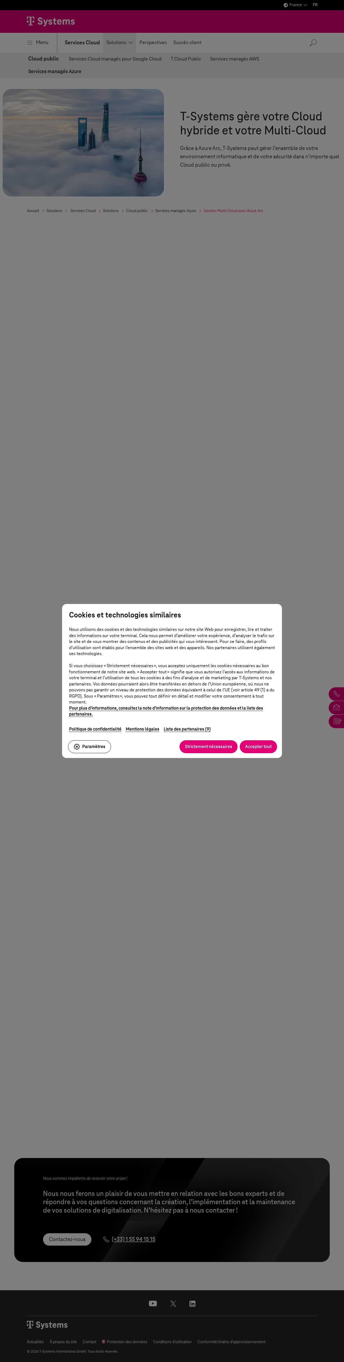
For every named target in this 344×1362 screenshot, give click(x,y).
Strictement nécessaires (208, 746)
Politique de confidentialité (95, 729)
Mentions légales (142, 729)
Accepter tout (258, 746)
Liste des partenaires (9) (187, 729)
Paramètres (89, 746)
